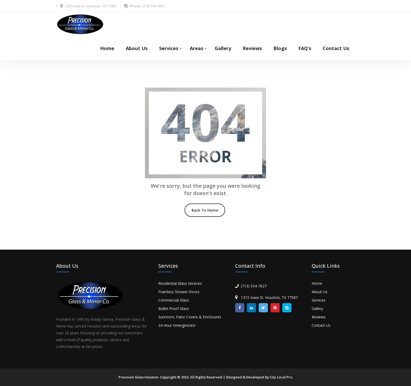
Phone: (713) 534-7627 (147, 6)
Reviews (252, 48)
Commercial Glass (173, 300)
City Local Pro (281, 377)
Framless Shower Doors (178, 291)
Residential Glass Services (180, 283)
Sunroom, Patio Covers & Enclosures (189, 316)
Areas (196, 48)
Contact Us (336, 48)
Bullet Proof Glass (173, 308)
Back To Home (205, 210)
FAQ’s (304, 48)
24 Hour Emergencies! (177, 325)
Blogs (280, 48)
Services (168, 48)
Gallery (223, 48)
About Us (137, 48)
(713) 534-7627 (254, 285)
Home (107, 48)
